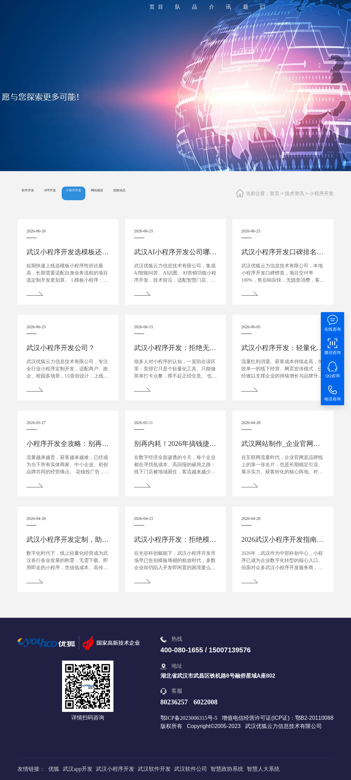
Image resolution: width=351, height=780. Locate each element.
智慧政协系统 (226, 769)
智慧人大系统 (263, 769)
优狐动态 (190, 193)
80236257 (174, 702)
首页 (274, 193)
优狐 (53, 769)
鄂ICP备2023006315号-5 (188, 718)
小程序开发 (322, 193)
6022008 (205, 702)
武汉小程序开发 (115, 769)
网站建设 (152, 193)
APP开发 (72, 193)
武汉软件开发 (154, 769)
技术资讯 (294, 193)
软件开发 (35, 193)
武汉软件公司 (190, 769)
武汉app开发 (78, 769)
